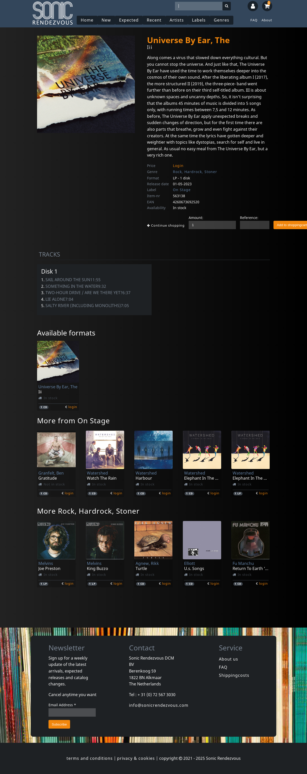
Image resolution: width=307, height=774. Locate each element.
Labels (199, 20)
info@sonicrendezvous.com (158, 705)
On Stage (182, 189)
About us (228, 659)
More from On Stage (73, 420)
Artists (177, 20)
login (72, 407)
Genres (221, 20)
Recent (154, 20)
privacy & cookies (136, 758)
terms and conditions (90, 758)
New (106, 20)
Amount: (196, 217)
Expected (129, 20)
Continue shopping (166, 225)
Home (87, 20)
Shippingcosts (234, 675)
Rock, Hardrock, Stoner (195, 171)
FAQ (253, 20)
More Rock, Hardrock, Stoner (88, 511)
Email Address (62, 704)
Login (178, 165)
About (267, 20)
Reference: (249, 217)
